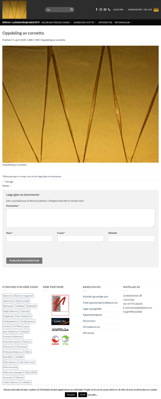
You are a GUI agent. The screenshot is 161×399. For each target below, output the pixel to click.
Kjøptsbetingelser (92, 314)
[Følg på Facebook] (96, 9)
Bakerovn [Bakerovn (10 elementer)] (7, 295)
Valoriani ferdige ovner (57, 22)
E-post (61, 233)
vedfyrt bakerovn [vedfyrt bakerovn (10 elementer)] (11, 382)
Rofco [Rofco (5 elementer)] (28, 352)
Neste (7, 185)
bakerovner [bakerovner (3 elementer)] (8, 301)
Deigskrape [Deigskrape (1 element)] (8, 316)
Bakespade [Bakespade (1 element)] (8, 306)
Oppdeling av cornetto (53, 39)
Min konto (88, 332)
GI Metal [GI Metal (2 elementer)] (18, 326)
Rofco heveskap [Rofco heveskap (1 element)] (10, 367)
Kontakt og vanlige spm (95, 296)
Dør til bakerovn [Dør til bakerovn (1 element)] (24, 316)
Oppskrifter (105, 22)
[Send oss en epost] (105, 9)
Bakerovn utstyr (85, 22)
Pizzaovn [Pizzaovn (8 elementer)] (27, 341)
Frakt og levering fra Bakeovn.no (100, 302)
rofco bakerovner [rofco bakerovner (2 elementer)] (27, 362)
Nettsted (112, 233)
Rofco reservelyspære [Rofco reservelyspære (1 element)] (13, 372)
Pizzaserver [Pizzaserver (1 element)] (8, 346)
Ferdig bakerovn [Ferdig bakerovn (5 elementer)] (10, 321)
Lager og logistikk (92, 308)
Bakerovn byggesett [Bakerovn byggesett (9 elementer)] (24, 295)
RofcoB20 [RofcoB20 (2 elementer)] (7, 357)
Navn (9, 233)
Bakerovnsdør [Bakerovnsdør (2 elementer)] (23, 301)
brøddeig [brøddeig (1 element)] (20, 306)
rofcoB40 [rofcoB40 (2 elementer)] (19, 357)
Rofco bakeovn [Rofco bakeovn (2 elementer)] (10, 362)
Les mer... (92, 394)
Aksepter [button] (71, 394)
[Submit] (71, 9)
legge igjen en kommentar (49, 176)
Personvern (89, 320)
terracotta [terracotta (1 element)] (8, 377)
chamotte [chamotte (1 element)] (25, 311)
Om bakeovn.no (91, 326)
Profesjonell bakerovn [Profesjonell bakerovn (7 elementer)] (13, 352)
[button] (143, 9)
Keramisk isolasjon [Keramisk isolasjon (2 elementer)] (11, 341)
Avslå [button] (82, 394)
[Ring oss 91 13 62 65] (109, 9)
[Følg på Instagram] (101, 9)
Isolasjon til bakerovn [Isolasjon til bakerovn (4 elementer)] (12, 336)
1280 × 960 (33, 39)
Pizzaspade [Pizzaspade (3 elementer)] (22, 346)
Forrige (7, 181)
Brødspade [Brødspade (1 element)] (31, 306)
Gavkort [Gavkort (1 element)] (7, 326)
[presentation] (27, 250)
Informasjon (123, 22)
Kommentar (12, 205)
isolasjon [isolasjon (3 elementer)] (25, 331)
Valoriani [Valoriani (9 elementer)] (19, 377)
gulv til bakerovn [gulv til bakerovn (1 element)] (10, 331)
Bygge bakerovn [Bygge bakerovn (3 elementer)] (10, 311)
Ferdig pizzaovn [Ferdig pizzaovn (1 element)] (28, 321)
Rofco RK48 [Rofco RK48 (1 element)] (31, 372)
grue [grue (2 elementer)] (27, 326)
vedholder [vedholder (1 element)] (26, 382)
